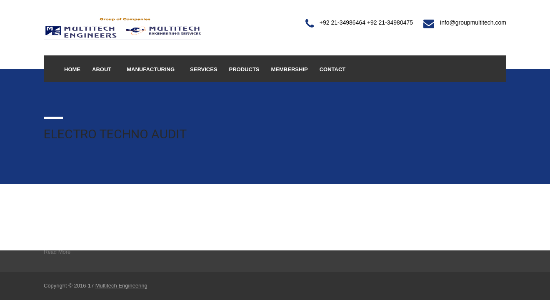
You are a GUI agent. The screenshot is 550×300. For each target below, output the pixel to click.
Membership (289, 69)
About (101, 69)
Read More (57, 252)
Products (244, 69)
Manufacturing (151, 69)
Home (72, 69)
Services (204, 69)
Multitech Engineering (121, 285)
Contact (333, 69)
